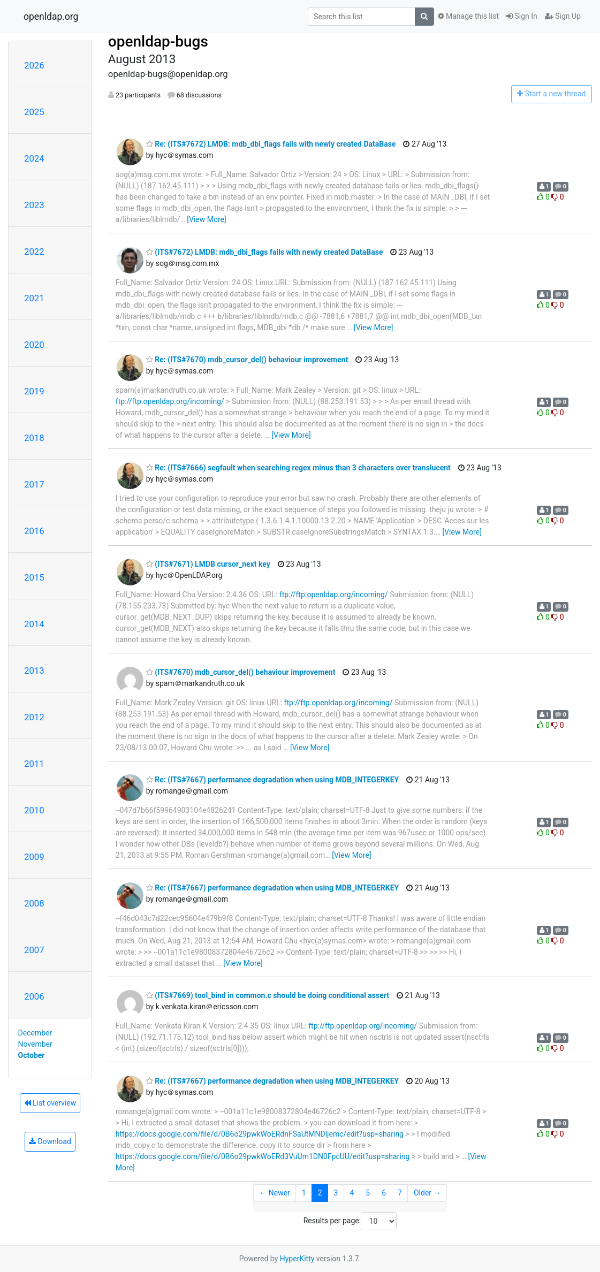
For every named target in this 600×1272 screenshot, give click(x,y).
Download (50, 1141)
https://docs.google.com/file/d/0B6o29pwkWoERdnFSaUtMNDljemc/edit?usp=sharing (260, 1134)
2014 (34, 624)
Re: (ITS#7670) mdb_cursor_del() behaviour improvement (247, 359)
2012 (34, 717)
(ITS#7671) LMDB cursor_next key (208, 564)
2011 (34, 763)
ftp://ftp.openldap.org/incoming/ (170, 401)
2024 (34, 158)
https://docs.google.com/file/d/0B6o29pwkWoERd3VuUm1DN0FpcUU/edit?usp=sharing (263, 1156)
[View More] (206, 219)
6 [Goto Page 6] (384, 1193)
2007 (34, 950)
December (35, 1033)
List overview (50, 1103)
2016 (34, 530)
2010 (34, 810)
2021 (34, 298)
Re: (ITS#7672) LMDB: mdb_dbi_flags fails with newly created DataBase (271, 144)
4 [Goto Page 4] (352, 1193)
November (35, 1044)
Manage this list (468, 16)
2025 (34, 111)
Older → (427, 1193)
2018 (34, 437)
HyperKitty (297, 1258)
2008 (34, 903)
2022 (34, 251)
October (31, 1055)
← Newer (274, 1193)
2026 (34, 65)
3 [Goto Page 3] (336, 1193)
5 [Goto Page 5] (368, 1193)
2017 (34, 484)
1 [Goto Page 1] (304, 1193)
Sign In (521, 16)
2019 (34, 391)
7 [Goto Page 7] (400, 1193)
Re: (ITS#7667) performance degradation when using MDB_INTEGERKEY (272, 779)
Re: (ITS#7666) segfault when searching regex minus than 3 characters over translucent (298, 467)
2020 (34, 344)
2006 (34, 996)
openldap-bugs (158, 41)
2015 (34, 577)
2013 (34, 670)
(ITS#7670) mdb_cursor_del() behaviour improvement (241, 672)
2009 (34, 856)
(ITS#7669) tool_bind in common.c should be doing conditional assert (267, 995)
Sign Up (563, 16)
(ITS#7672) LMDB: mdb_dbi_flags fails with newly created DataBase (264, 252)
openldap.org (51, 16)
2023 (34, 205)
